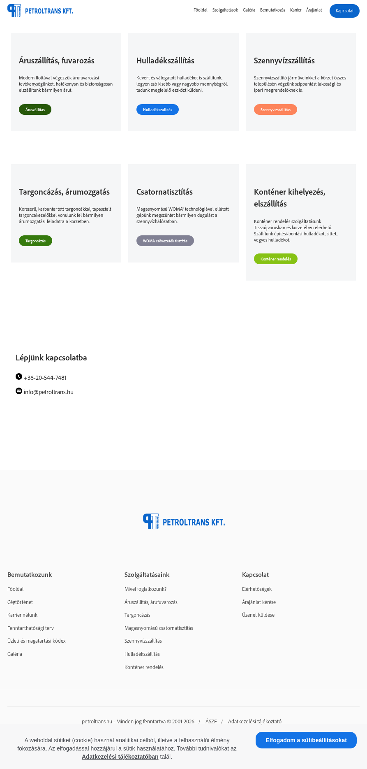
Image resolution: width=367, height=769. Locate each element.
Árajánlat (314, 10)
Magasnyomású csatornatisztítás (159, 628)
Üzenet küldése (258, 614)
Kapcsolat (344, 11)
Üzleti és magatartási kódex (36, 640)
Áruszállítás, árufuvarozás (151, 602)
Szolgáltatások (225, 10)
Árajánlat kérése (259, 602)
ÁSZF (211, 721)
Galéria (249, 10)
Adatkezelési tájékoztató (255, 721)
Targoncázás (35, 240)
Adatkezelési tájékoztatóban (120, 756)
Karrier (295, 10)
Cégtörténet (20, 602)
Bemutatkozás (272, 10)
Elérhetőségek (257, 588)
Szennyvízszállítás (276, 109)
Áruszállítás (35, 109)
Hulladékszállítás (157, 109)
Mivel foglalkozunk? (145, 588)
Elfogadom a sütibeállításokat (306, 740)
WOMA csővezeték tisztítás (165, 240)
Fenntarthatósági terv (30, 628)
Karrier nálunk (22, 614)
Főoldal (201, 10)
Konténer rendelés (276, 258)
